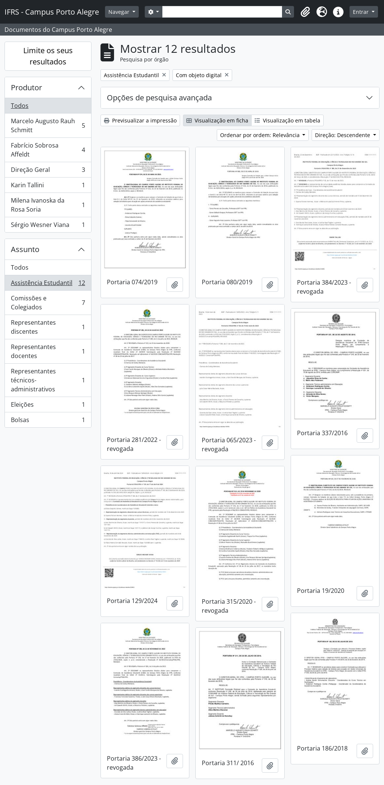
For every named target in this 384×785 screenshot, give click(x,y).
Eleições (47, 406)
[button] (305, 12)
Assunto (25, 249)
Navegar (119, 11)
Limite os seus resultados (48, 56)
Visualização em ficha (217, 120)
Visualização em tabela (287, 120)
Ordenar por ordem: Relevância (260, 135)
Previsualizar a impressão (140, 120)
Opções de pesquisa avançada (159, 98)
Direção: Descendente (343, 135)
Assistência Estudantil (47, 284)
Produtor (26, 87)
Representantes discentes (47, 327)
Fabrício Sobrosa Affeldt (47, 149)
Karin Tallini (47, 187)
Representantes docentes (47, 351)
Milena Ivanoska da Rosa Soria (47, 204)
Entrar (361, 11)
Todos (19, 105)
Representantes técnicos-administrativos (47, 380)
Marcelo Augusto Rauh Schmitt (47, 125)
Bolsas (47, 421)
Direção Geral (47, 171)
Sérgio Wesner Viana (47, 226)
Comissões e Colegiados (47, 302)
